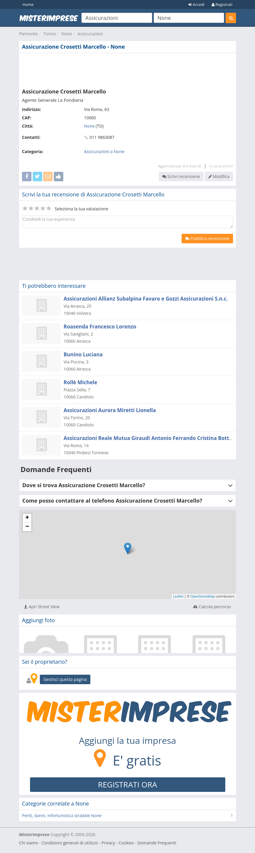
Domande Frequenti (156, 843)
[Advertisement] (127, 69)
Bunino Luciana (83, 354)
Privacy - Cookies (117, 843)
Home (28, 4)
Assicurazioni (90, 33)
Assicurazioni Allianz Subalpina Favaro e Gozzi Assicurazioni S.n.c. (146, 298)
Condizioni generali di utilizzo (70, 843)
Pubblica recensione (207, 238)
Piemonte (28, 33)
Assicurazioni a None (104, 151)
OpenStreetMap (203, 596)
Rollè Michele (80, 382)
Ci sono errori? (221, 166)
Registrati (222, 4)
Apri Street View (41, 606)
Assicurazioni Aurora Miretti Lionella (110, 410)
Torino (49, 33)
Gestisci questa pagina (65, 679)
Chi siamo (28, 843)
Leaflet (178, 596)
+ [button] (27, 518)
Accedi (196, 4)
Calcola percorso (212, 606)
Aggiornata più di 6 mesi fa (179, 166)
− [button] (27, 526)
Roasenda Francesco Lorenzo (100, 326)
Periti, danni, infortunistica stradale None (62, 815)
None (67, 33)
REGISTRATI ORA (127, 784)
